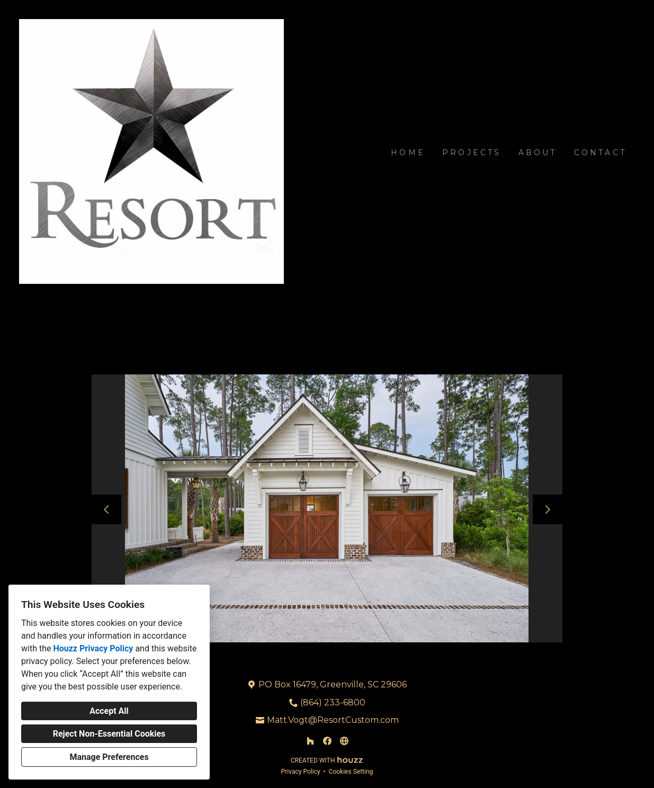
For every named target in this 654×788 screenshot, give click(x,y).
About (537, 152)
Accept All (109, 711)
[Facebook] (327, 741)
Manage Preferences (108, 757)
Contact (600, 152)
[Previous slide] (106, 509)
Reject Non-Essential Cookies (109, 734)
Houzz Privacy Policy (93, 648)
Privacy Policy (300, 771)
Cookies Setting (351, 771)
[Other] (344, 741)
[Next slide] (547, 509)
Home (408, 152)
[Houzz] (310, 741)
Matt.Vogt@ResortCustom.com (333, 720)
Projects (471, 152)
